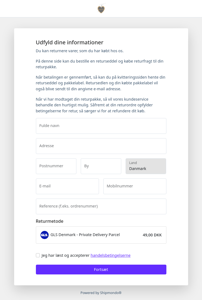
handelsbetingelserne (110, 255)
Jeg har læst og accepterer (86, 255)
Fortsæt (101, 269)
